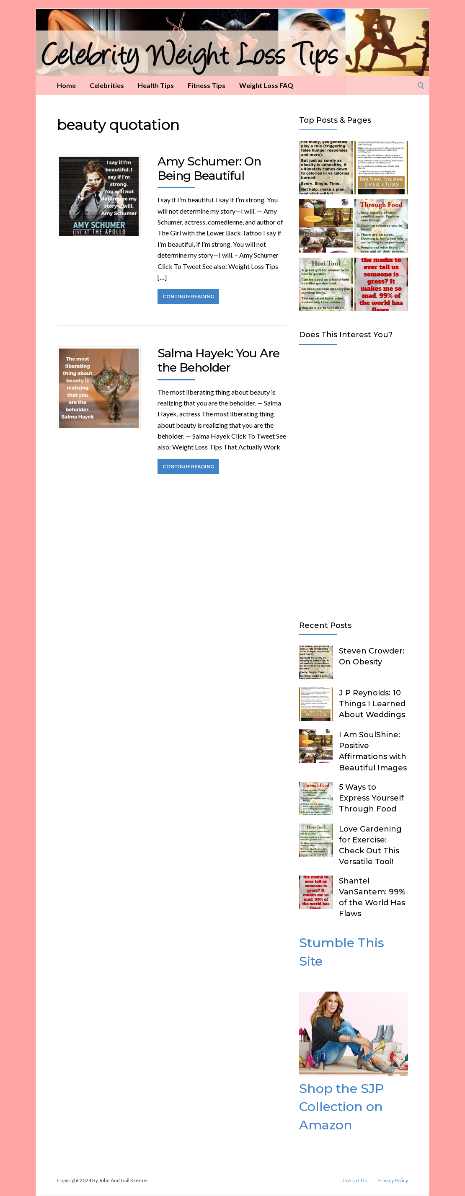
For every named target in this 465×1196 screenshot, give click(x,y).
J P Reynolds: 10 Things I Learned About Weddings (372, 703)
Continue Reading (188, 296)
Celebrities (107, 85)
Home (66, 85)
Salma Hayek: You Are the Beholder (218, 360)
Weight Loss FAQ (266, 85)
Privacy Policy (392, 1180)
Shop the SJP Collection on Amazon (341, 1107)
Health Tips (156, 85)
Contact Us (354, 1180)
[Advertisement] (353, 481)
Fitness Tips (206, 85)
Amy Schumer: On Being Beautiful (209, 168)
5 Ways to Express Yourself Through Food (371, 798)
